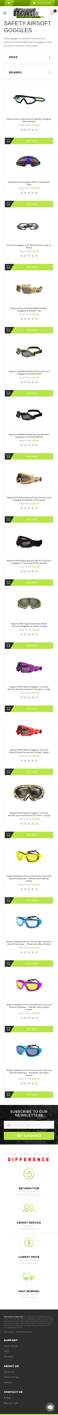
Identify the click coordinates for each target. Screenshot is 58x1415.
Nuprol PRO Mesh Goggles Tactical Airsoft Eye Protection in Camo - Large (29, 814)
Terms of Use (11, 1377)
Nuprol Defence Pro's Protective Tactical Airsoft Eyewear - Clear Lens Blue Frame (29, 942)
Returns (8, 1382)
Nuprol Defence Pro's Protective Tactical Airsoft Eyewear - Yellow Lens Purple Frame (29, 1007)
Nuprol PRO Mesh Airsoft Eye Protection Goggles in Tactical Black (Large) (29, 561)
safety (7, 1397)
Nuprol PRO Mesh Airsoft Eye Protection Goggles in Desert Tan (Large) (29, 498)
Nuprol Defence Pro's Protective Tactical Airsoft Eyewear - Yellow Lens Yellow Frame (29, 878)
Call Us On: (9, 1332)
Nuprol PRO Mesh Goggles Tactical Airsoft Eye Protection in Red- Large (29, 751)
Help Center (10, 1346)
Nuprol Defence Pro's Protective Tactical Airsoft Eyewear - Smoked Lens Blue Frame (29, 1072)
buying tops (11, 1403)
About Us (9, 1372)
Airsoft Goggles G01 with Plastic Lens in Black (29, 246)
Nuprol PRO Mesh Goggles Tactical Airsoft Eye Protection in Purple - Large (29, 687)
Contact (8, 1356)
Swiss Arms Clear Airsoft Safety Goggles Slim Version (29, 120)
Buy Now (32, 141)
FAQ (6, 1351)
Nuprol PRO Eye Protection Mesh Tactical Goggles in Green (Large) (29, 624)
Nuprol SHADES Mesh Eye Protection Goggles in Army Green (29, 372)
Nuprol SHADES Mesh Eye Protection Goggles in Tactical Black (29, 435)
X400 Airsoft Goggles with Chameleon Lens (29, 183)
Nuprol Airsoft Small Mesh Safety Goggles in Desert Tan (29, 309)
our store (42, 3)
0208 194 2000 (23, 1332)
